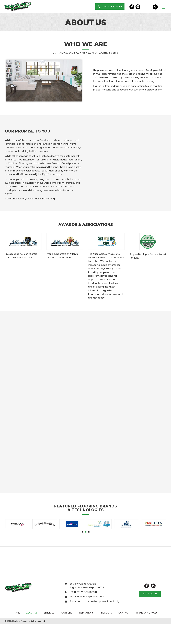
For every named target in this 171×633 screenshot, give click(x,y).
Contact (124, 612)
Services (49, 612)
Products (106, 612)
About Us (31, 612)
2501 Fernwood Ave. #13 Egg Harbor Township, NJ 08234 (87, 585)
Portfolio (66, 612)
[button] (109, 6)
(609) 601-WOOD (79, 592)
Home (17, 612)
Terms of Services (147, 612)
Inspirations (86, 612)
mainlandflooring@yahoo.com (87, 596)
